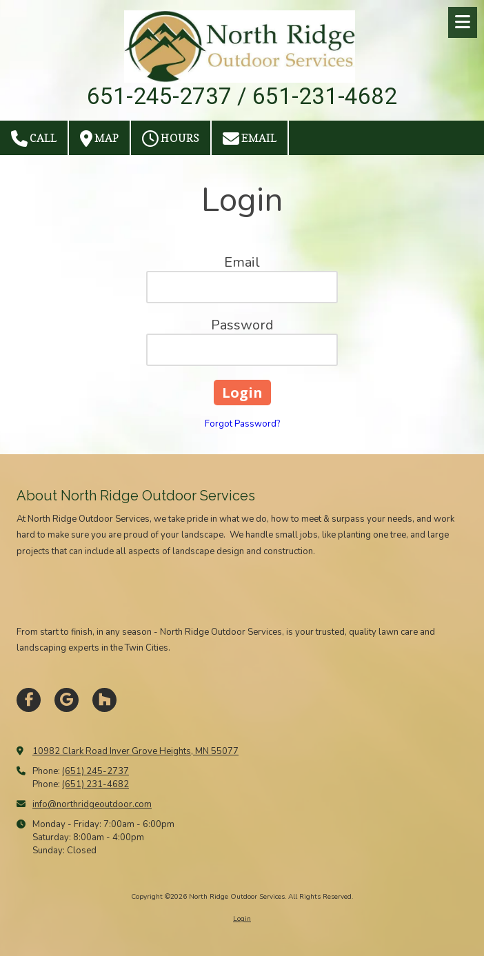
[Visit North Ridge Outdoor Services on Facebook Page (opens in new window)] (29, 700)
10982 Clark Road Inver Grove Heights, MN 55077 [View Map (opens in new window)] (135, 751)
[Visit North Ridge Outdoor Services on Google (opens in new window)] (66, 700)
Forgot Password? (242, 424)
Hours (170, 138)
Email (249, 138)
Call (34, 138)
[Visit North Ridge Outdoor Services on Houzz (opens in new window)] (104, 700)
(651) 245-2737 (95, 771)
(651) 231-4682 (95, 784)
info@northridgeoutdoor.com (92, 804)
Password (242, 325)
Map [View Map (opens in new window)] (99, 138)
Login (242, 919)
